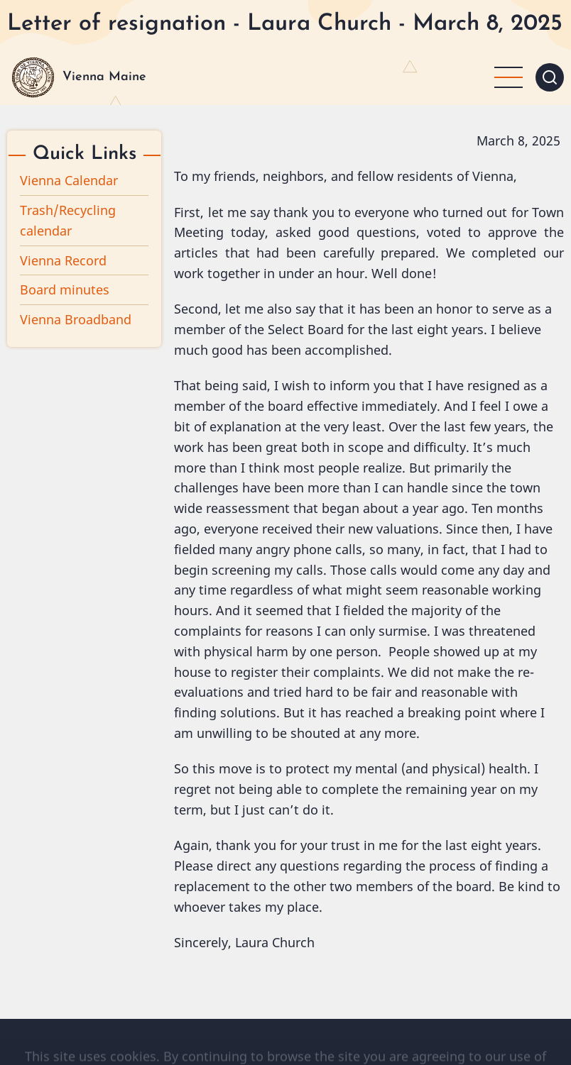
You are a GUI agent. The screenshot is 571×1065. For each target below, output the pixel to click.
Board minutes (64, 289)
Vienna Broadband (75, 319)
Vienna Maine (104, 77)
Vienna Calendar (69, 180)
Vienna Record (63, 260)
